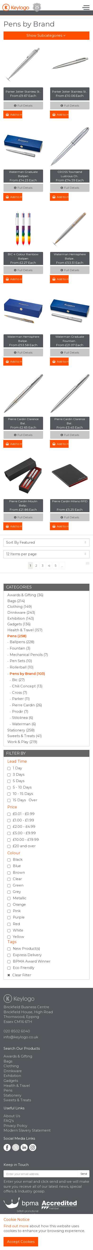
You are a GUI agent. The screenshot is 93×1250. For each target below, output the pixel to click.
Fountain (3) (20, 648)
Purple (19, 917)
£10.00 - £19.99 (26, 840)
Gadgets (11, 1081)
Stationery (12, 1095)
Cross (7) (19, 692)
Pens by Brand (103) (27, 674)
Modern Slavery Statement (27, 1130)
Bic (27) (18, 680)
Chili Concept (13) (27, 686)
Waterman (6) (24, 724)
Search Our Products (22, 1048)
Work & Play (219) (22, 742)
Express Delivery (27, 955)
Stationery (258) (21, 730)
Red (16, 924)
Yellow (18, 937)
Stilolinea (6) (22, 718)
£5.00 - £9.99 (24, 833)
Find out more (16, 1226)
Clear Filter (19, 975)
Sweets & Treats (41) (24, 736)
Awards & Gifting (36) (25, 595)
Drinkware (13, 1071)
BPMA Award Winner (31, 961)
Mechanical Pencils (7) (29, 655)
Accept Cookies (21, 1242)
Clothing (11, 1066)
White (18, 930)
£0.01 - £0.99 (24, 814)
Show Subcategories (46, 35)
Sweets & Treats (17, 1100)
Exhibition (12, 1076)
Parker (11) (21, 699)
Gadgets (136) (19, 624)
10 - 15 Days (23, 794)
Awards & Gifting (18, 1056)
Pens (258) (17, 636)
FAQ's (9, 1121)
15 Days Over (25, 800)
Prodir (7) (20, 711)
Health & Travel (17, 1086)
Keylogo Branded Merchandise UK (21, 7)
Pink (17, 911)
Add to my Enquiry (14, 114)
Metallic (19, 898)
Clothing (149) (19, 607)
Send (83, 1173)
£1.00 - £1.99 (23, 820)
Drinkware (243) (21, 612)
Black (17, 859)
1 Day (17, 768)
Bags (8, 1061)
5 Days (18, 781)
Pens (8, 1090)
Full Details (23, 105)
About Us (12, 1116)
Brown (19, 872)
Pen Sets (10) (21, 661)
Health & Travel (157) (24, 630)
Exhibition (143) (20, 618)
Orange (19, 904)
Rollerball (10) (21, 667)
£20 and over (24, 846)
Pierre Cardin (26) (27, 705)
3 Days (18, 774)
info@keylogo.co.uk (21, 1037)
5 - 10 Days (22, 787)
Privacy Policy (15, 1126)
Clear (17, 879)
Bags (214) (16, 601)
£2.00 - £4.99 (24, 827)
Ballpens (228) (22, 642)
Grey (17, 892)
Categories (19, 587)
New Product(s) (26, 948)
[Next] (87, 563)
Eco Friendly (23, 968)
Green (18, 885)
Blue (17, 866)
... (62, 565)
